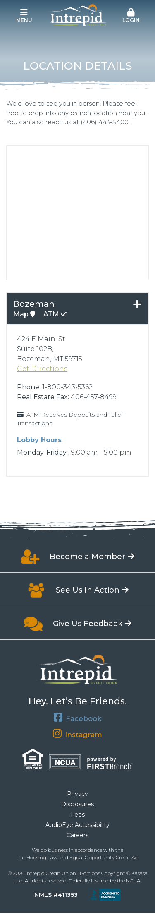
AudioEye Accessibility (77, 825)
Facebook (84, 718)
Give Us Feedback (87, 623)
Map (24, 314)
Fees (78, 814)
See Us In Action (87, 590)
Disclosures (77, 804)
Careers (77, 835)
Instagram (83, 734)
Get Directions (42, 369)
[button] (131, 16)
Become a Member (87, 556)
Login (131, 15)
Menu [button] (24, 15)
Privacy (77, 794)
